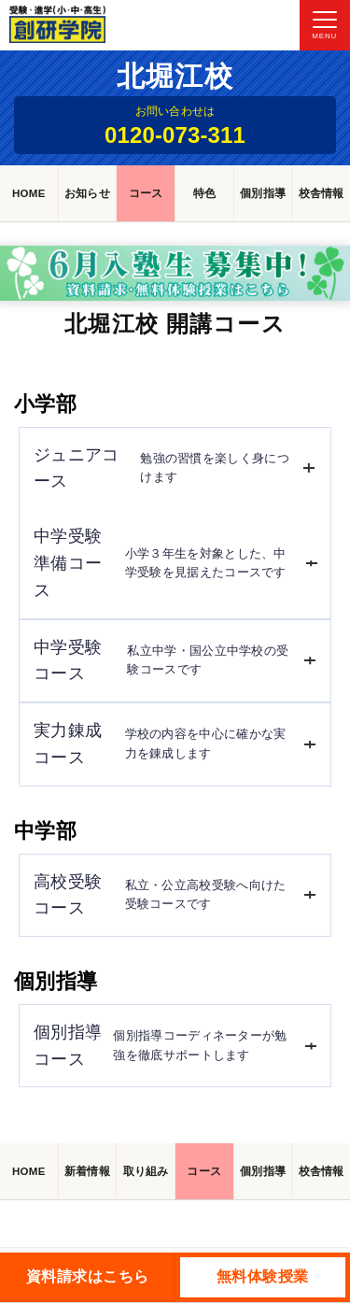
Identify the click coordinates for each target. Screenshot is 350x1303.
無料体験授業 (263, 1276)
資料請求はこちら (87, 1276)
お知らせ (87, 193)
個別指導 (263, 193)
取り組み (146, 1171)
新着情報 (87, 1171)
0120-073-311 (175, 135)
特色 (205, 193)
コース (146, 193)
